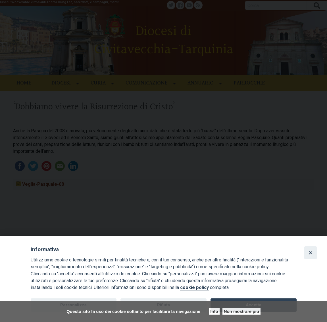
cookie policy (194, 287)
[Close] (310, 252)
